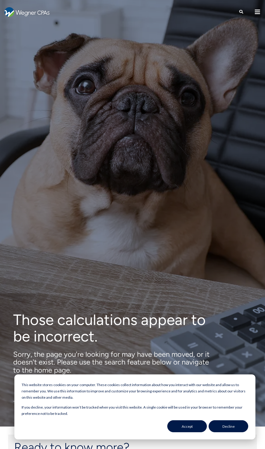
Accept (187, 426)
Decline (228, 426)
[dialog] (134, 406)
